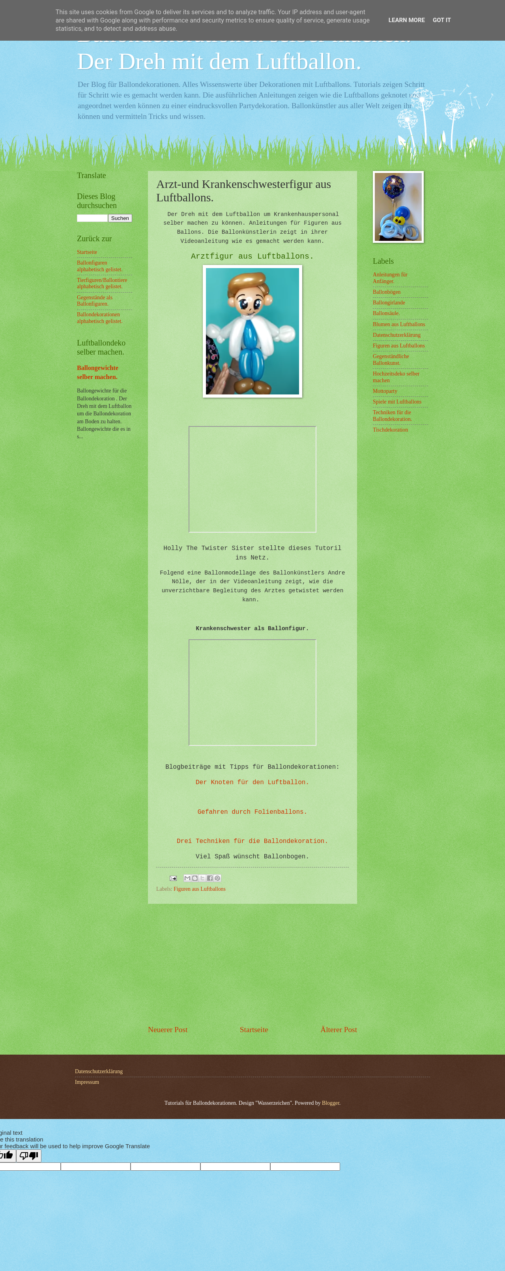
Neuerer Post (167, 1029)
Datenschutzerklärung (397, 335)
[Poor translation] (28, 1155)
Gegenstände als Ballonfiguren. (94, 301)
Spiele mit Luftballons (397, 402)
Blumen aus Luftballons (399, 324)
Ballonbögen (387, 292)
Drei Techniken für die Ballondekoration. (252, 841)
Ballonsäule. (386, 313)
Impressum (87, 1082)
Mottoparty (385, 391)
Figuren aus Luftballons (200, 889)
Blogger (330, 1103)
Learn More (407, 20)
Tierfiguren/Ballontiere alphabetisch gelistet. (102, 283)
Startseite (254, 1029)
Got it (442, 20)
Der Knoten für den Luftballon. (252, 782)
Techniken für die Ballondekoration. (392, 415)
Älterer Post (338, 1029)
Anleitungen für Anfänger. (390, 278)
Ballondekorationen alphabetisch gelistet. (100, 318)
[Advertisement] (252, 964)
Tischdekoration (390, 430)
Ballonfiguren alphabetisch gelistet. (100, 266)
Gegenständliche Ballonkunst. (391, 359)
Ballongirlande (389, 303)
